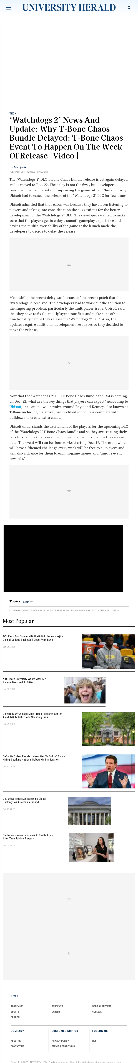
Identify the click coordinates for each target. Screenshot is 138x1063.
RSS (94, 1040)
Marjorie (20, 167)
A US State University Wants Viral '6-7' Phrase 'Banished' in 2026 (24, 680)
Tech (13, 113)
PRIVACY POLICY (60, 1040)
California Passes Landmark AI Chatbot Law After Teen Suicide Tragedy (28, 837)
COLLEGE (97, 1011)
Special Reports (102, 1006)
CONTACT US (17, 1046)
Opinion (15, 1017)
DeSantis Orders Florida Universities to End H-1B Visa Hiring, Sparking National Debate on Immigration (34, 758)
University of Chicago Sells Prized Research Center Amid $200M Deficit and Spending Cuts (32, 715)
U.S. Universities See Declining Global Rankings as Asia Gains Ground (24, 800)
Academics (17, 1006)
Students (57, 1006)
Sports (15, 1011)
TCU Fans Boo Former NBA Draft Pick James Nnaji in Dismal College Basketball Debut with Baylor (33, 638)
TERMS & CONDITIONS (63, 1046)
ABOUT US (16, 1040)
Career (56, 1011)
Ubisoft (15, 406)
